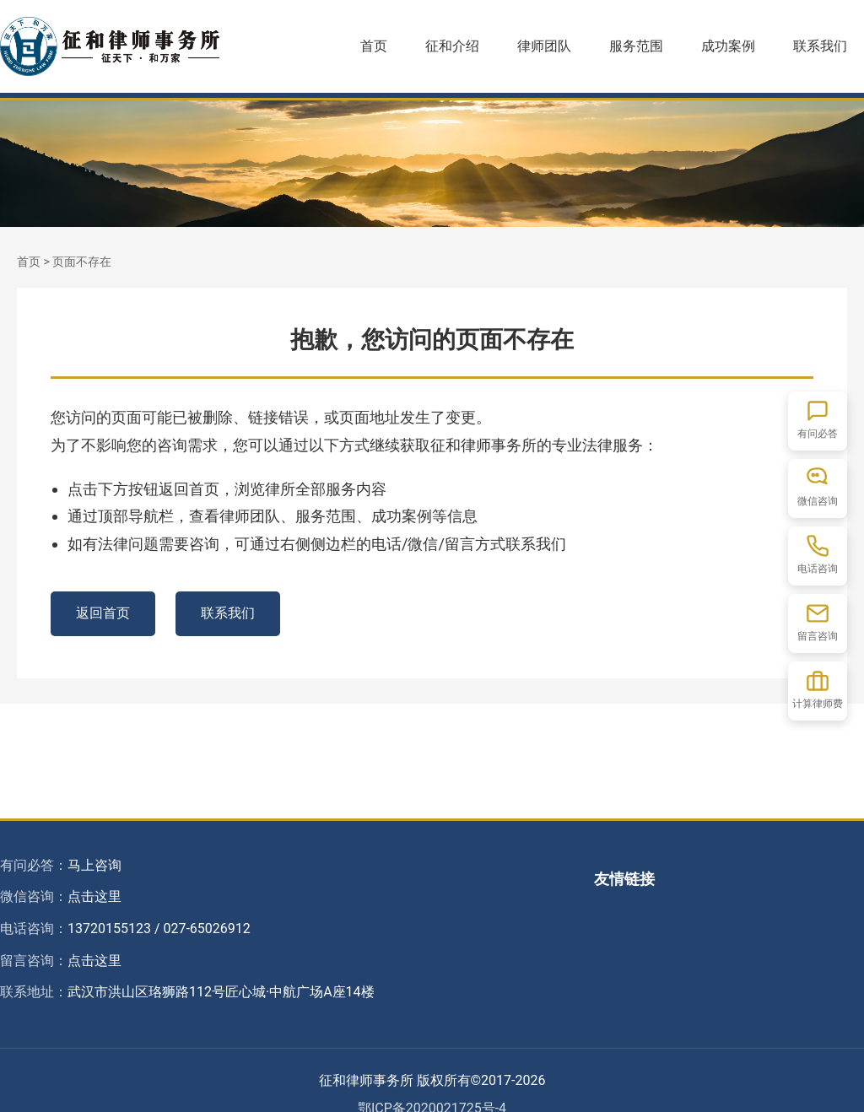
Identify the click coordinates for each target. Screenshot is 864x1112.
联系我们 (820, 46)
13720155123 (109, 928)
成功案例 (728, 46)
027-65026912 (206, 928)
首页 (373, 46)
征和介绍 (452, 46)
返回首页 (103, 613)
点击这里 (95, 896)
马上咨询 (95, 865)
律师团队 (544, 46)
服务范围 (636, 46)
